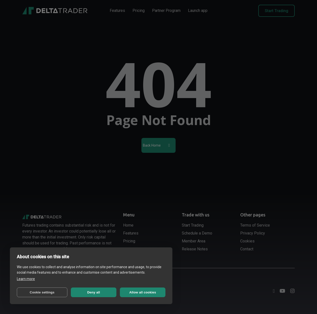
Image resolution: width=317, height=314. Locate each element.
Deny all (93, 292)
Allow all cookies (142, 292)
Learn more (26, 279)
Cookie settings (42, 292)
